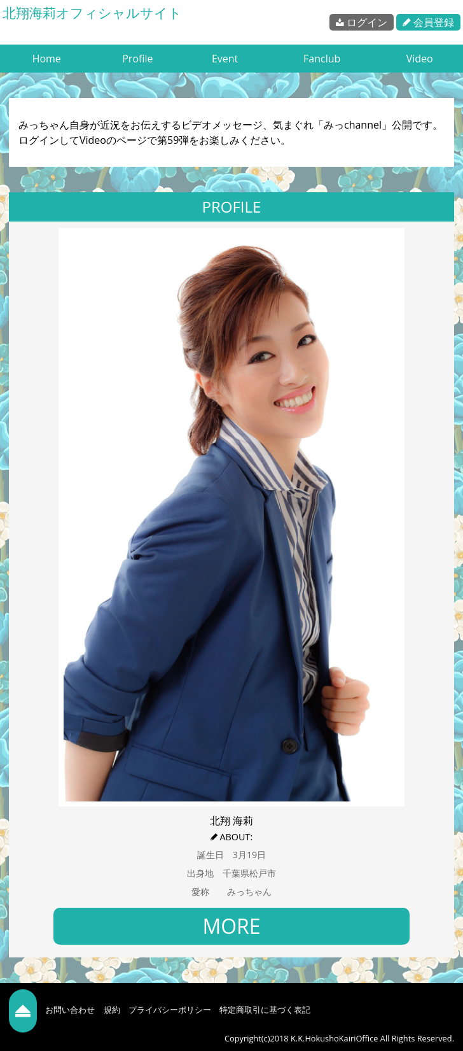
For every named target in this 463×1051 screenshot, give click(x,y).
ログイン (361, 22)
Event (225, 59)
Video (419, 59)
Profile (137, 59)
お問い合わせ (70, 1009)
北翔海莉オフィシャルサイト (92, 13)
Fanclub (321, 59)
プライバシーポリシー (169, 1009)
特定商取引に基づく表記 (264, 1009)
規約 (112, 1009)
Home (46, 59)
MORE (231, 926)
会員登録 (428, 22)
